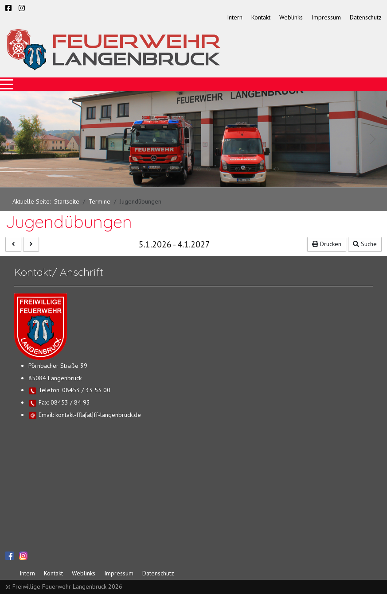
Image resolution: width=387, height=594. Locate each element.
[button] (14, 139)
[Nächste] (31, 244)
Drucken (326, 244)
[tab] (111, 169)
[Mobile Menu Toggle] (6, 84)
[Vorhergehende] (13, 244)
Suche (365, 244)
